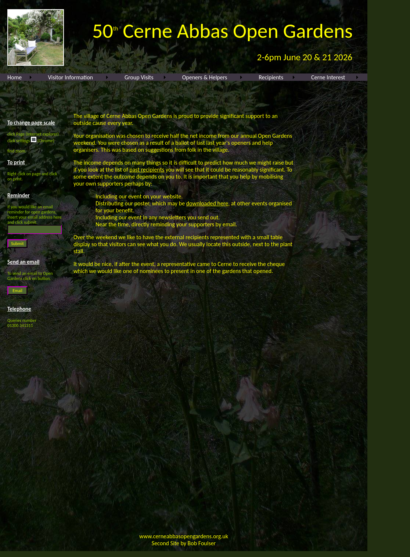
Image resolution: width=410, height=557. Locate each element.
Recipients (271, 77)
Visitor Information (70, 77)
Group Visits (139, 77)
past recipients (146, 169)
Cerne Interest (328, 77)
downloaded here (207, 203)
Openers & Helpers (204, 77)
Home (14, 77)
